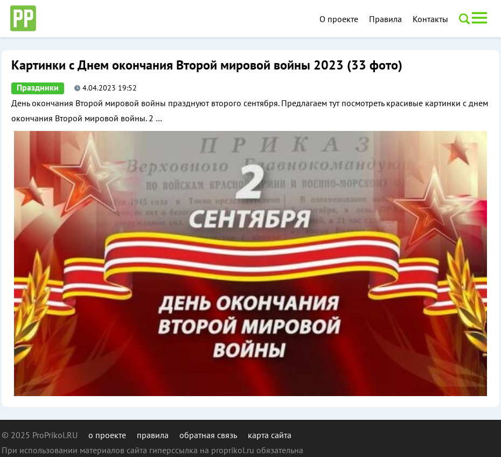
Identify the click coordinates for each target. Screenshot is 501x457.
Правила (385, 18)
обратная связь (208, 435)
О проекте (338, 18)
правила (153, 435)
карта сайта (269, 435)
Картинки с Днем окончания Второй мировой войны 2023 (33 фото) (206, 65)
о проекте (107, 435)
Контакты (430, 18)
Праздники (38, 88)
